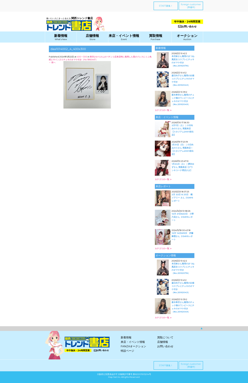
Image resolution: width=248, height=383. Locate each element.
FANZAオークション (133, 346)
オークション (187, 36)
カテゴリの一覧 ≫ (163, 110)
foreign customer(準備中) (191, 6)
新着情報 (60, 36)
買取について (165, 337)
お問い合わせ (187, 26)
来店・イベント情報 (124, 36)
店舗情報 (92, 36)
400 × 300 (82, 56)
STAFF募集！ (166, 5)
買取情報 (155, 36)
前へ (52, 62)
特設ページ (127, 350)
